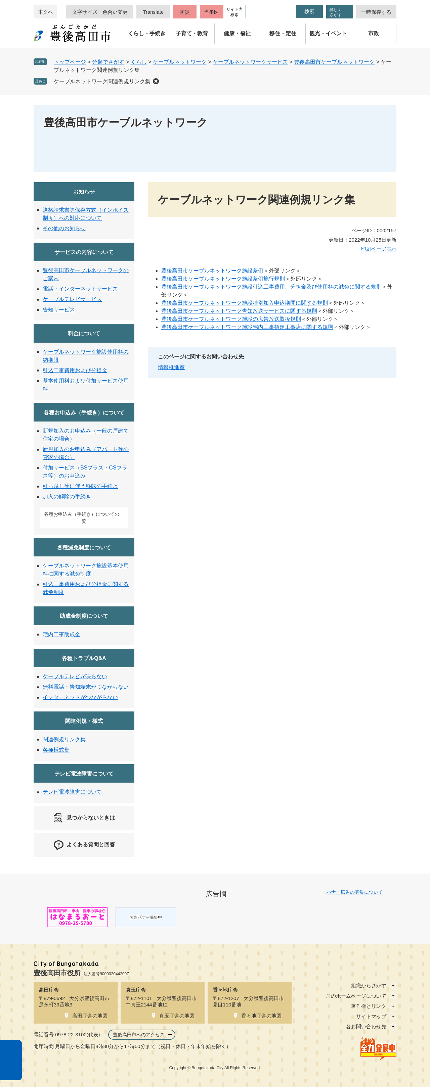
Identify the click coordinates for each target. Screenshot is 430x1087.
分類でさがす (108, 62)
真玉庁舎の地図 (177, 1016)
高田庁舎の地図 (90, 1016)
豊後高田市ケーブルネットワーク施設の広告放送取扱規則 (231, 319)
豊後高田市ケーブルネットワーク (334, 62)
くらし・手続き (147, 33)
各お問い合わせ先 (366, 1026)
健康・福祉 (237, 33)
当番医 (211, 12)
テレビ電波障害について (84, 774)
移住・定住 (282, 33)
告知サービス (59, 309)
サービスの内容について (84, 252)
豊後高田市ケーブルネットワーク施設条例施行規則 (223, 279)
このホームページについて (356, 996)
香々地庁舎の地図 (261, 1016)
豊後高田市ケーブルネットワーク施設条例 (212, 271)
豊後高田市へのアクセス (139, 1034)
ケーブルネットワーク (180, 62)
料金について (84, 333)
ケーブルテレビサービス (72, 299)
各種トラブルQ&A (84, 658)
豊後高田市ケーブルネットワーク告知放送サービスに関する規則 (239, 311)
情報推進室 (171, 367)
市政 (373, 33)
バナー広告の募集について (355, 892)
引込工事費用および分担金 (75, 370)
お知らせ (84, 192)
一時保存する (376, 12)
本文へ (45, 12)
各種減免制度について (84, 547)
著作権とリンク (368, 1006)
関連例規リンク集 (64, 739)
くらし (139, 62)
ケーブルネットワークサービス (250, 62)
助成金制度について (84, 616)
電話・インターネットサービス (80, 289)
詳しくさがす (336, 12)
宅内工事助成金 (61, 634)
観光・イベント (328, 33)
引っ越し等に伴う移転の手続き (80, 486)
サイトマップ (371, 1016)
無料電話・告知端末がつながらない (86, 687)
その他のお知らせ (64, 228)
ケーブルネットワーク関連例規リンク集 (102, 81)
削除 (156, 81)
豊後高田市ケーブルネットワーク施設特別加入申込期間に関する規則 (244, 303)
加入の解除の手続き (67, 496)
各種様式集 (56, 750)
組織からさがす (368, 985)
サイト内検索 (234, 12)
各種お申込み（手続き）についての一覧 (84, 517)
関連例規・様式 (84, 721)
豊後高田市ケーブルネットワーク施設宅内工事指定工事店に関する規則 (247, 327)
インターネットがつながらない (80, 697)
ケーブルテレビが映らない (75, 676)
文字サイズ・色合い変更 (100, 12)
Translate (153, 12)
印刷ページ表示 (378, 249)
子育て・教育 (192, 33)
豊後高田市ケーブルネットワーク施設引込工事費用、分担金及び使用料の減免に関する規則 (271, 287)
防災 (185, 12)
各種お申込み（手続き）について (84, 412)
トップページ (70, 62)
